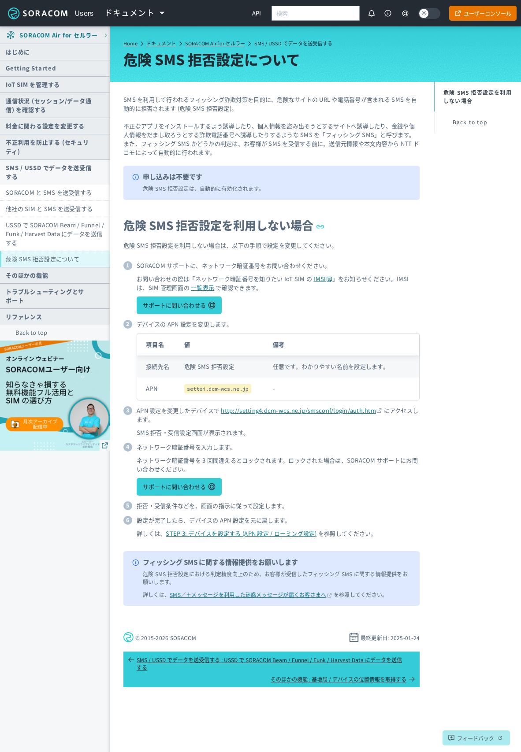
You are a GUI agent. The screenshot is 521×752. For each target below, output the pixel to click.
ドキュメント (161, 43)
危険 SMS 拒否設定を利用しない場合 (224, 225)
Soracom (37, 13)
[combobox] (316, 13)
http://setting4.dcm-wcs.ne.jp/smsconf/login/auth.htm (298, 410)
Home (130, 43)
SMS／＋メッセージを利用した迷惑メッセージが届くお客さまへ (248, 594)
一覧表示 (202, 287)
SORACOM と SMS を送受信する (49, 192)
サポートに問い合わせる (174, 305)
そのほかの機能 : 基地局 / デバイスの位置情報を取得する (343, 679)
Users (84, 13)
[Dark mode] (429, 13)
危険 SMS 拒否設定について (42, 259)
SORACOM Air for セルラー (215, 43)
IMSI (322, 278)
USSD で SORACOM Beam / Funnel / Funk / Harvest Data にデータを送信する (55, 234)
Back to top (31, 332)
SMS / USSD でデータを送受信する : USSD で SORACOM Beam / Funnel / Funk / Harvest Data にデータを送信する (265, 663)
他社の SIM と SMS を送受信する (49, 208)
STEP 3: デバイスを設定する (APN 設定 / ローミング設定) (241, 533)
